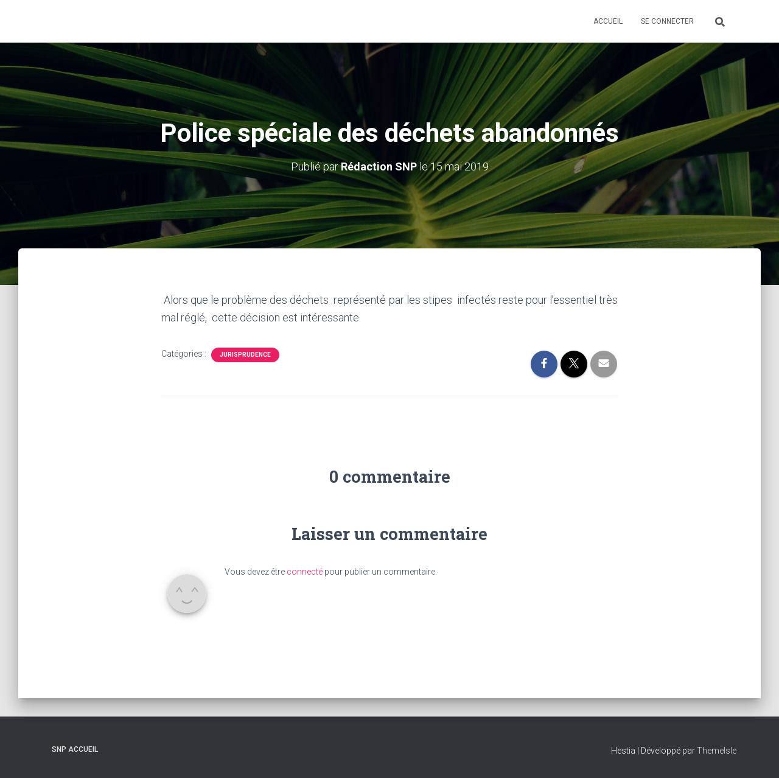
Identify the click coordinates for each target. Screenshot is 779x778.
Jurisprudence (245, 354)
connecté (305, 571)
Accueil (608, 21)
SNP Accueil (75, 749)
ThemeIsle (716, 750)
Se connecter (667, 21)
